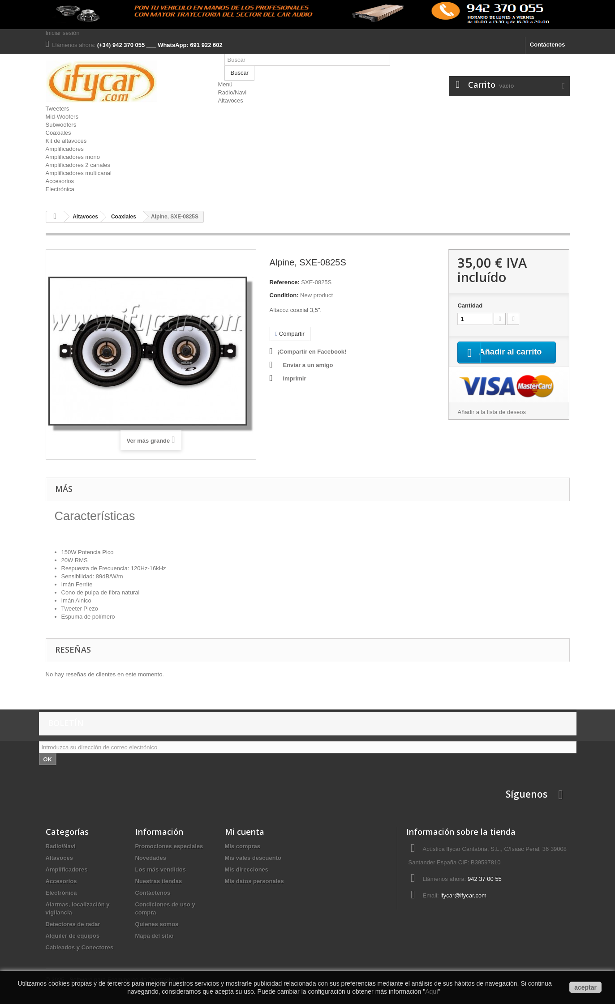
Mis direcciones (247, 869)
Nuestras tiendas (158, 881)
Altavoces (230, 100)
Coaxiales (58, 132)
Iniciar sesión (63, 33)
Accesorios (60, 181)
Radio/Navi (232, 92)
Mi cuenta (244, 831)
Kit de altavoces (66, 140)
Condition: (284, 295)
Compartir (290, 333)
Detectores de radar (73, 924)
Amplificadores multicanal (79, 173)
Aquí (431, 991)
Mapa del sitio (154, 935)
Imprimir (294, 378)
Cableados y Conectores (80, 947)
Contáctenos (547, 44)
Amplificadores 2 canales (78, 165)
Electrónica (60, 189)
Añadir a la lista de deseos (491, 423)
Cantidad (469, 305)
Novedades (150, 857)
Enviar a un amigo (308, 365)
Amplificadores (65, 148)
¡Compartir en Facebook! (312, 351)
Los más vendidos (160, 869)
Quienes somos (157, 924)
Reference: (285, 282)
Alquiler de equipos (73, 935)
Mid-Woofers (62, 116)
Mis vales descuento (253, 857)
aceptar (585, 987)
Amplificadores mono (73, 157)
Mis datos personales (254, 881)
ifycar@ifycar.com (463, 895)
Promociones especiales (169, 846)
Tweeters (57, 108)
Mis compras (242, 846)
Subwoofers (61, 124)
